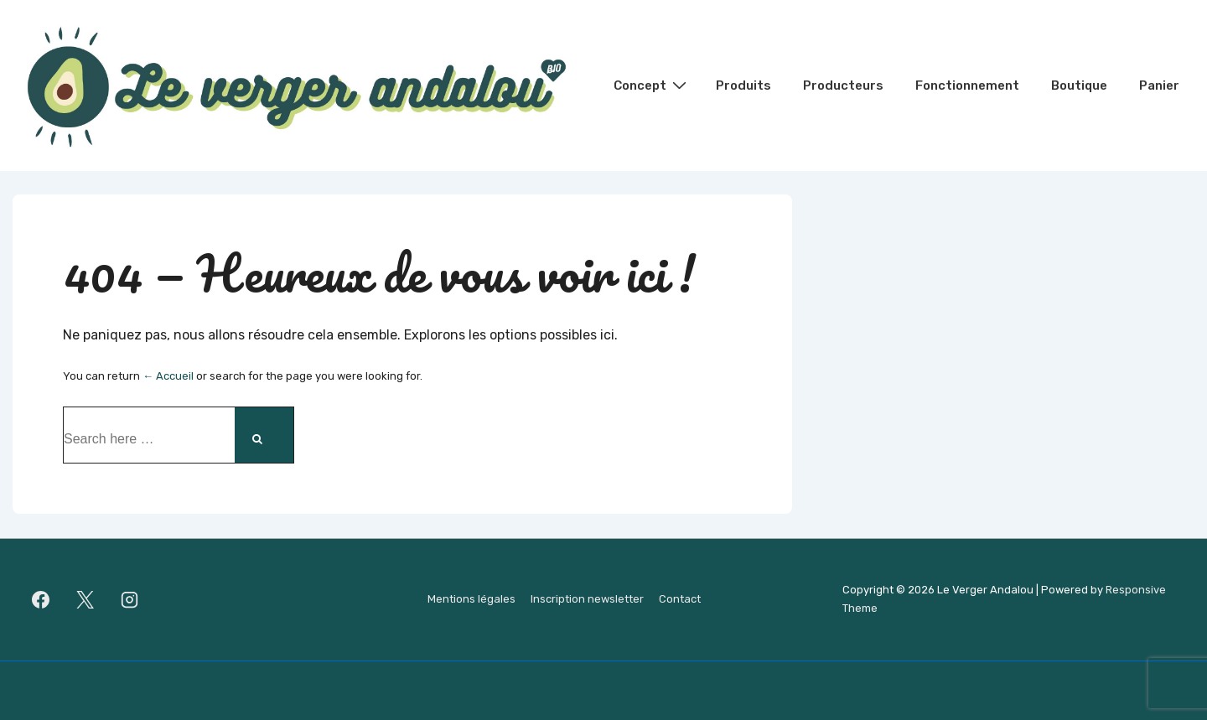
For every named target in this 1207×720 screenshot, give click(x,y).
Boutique (1079, 85)
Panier (1159, 85)
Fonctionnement (967, 85)
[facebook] (41, 599)
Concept (652, 85)
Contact (680, 599)
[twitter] (85, 599)
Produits (743, 85)
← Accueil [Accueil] (168, 376)
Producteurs (843, 85)
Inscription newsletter (587, 599)
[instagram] (130, 599)
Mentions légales (471, 599)
